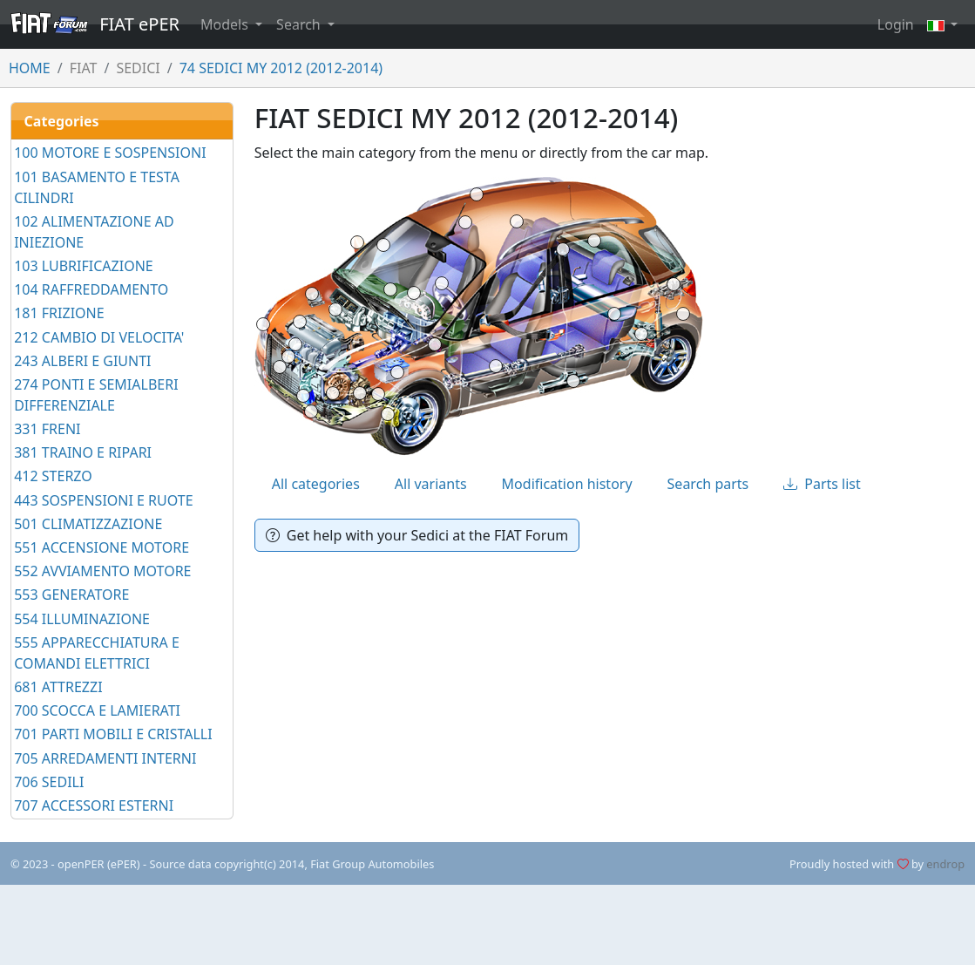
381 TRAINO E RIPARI (83, 452)
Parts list (822, 483)
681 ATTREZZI (58, 687)
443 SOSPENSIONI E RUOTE (103, 500)
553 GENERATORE (71, 594)
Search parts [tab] (708, 483)
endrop (945, 864)
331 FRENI (47, 428)
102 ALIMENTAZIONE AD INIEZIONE (93, 232)
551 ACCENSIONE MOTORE (101, 547)
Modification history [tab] (567, 483)
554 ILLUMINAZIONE (82, 619)
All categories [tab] (316, 483)
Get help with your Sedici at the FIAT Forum (417, 535)
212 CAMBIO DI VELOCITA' (99, 337)
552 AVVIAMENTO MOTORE (102, 571)
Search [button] (300, 24)
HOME (30, 68)
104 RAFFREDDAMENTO (91, 289)
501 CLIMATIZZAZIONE (88, 523)
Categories (61, 121)
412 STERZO (53, 476)
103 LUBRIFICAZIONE (83, 265)
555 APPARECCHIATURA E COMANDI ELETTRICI (96, 653)
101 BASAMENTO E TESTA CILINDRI (96, 187)
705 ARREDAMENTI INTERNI (105, 758)
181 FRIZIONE (59, 313)
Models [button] (226, 24)
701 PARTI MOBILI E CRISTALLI (113, 734)
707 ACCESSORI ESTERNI (93, 805)
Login (895, 24)
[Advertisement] (488, 925)
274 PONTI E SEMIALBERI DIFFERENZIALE (96, 395)
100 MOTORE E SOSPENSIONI (110, 152)
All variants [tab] (431, 483)
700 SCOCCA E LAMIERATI (97, 710)
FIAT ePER (94, 24)
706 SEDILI (49, 782)
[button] (943, 24)
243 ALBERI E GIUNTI (82, 360)
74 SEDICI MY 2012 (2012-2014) (281, 68)
